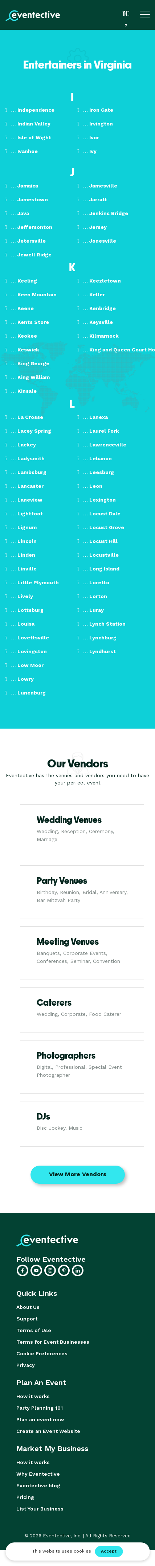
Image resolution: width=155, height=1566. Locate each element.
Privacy (25, 1365)
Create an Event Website (48, 1431)
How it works (33, 1396)
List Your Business (40, 1509)
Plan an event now (40, 1419)
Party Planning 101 (39, 1408)
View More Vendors (77, 1174)
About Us (28, 1307)
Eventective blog (38, 1485)
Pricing (25, 1497)
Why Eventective (38, 1474)
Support (26, 1319)
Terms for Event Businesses (52, 1342)
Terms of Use (33, 1330)
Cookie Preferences (42, 1353)
